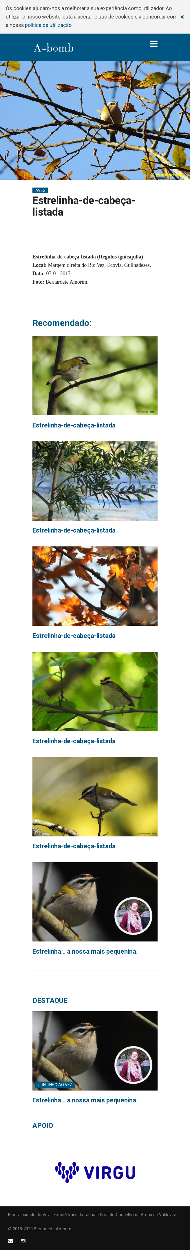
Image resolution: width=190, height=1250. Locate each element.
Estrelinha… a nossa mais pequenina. (85, 951)
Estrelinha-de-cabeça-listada (74, 425)
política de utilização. (49, 25)
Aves (40, 190)
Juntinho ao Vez (55, 1084)
